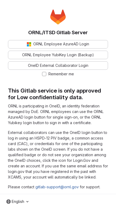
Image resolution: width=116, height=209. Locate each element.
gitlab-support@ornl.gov (57, 187)
